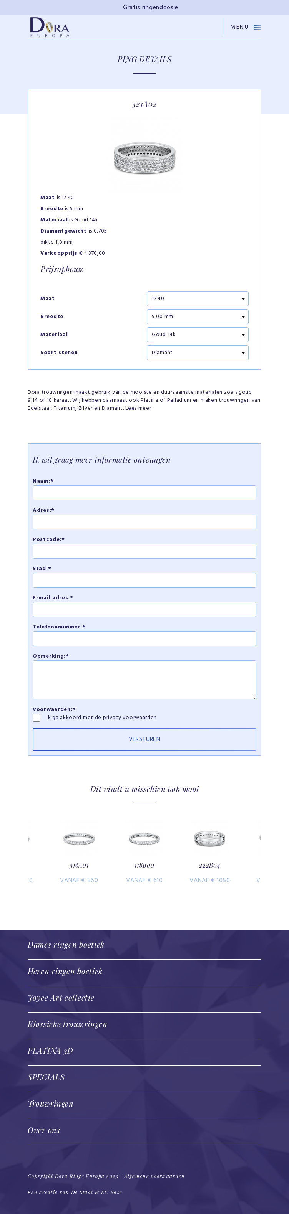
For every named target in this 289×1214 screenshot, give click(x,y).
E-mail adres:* (53, 598)
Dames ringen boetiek (66, 944)
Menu (245, 27)
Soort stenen (59, 353)
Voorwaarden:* (54, 710)
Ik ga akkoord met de (75, 717)
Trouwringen (51, 1103)
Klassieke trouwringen (68, 1024)
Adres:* (44, 510)
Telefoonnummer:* (59, 627)
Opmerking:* (51, 656)
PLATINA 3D (50, 1050)
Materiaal (54, 335)
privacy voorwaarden (130, 717)
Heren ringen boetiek (65, 971)
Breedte (51, 317)
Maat (47, 299)
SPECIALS (46, 1077)
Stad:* (42, 569)
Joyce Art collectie (61, 997)
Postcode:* (49, 540)
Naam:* (43, 481)
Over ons (44, 1130)
